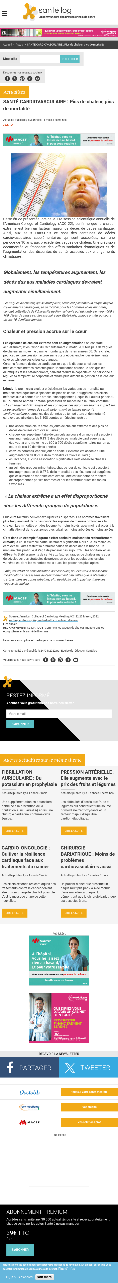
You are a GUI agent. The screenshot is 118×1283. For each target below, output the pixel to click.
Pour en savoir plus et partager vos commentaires (38, 640)
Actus (19, 44)
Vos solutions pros (89, 1122)
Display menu (4, 13)
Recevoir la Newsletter (59, 1054)
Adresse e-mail (17, 707)
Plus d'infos (66, 1269)
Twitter (14, 78)
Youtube (75, 659)
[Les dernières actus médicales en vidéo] (59, 1186)
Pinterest (22, 78)
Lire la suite (14, 831)
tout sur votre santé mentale (90, 1092)
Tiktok (29, 78)
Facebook (7, 78)
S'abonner (20, 724)
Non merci (44, 1277)
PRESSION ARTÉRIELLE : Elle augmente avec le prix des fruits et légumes (88, 778)
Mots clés (10, 59)
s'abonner (20, 1250)
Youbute (37, 78)
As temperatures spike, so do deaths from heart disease (43, 620)
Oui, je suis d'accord (19, 1277)
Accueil (7, 44)
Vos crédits (89, 1107)
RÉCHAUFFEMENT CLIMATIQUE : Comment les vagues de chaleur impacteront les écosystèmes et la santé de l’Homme (53, 629)
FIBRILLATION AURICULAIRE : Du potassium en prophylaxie (29, 778)
